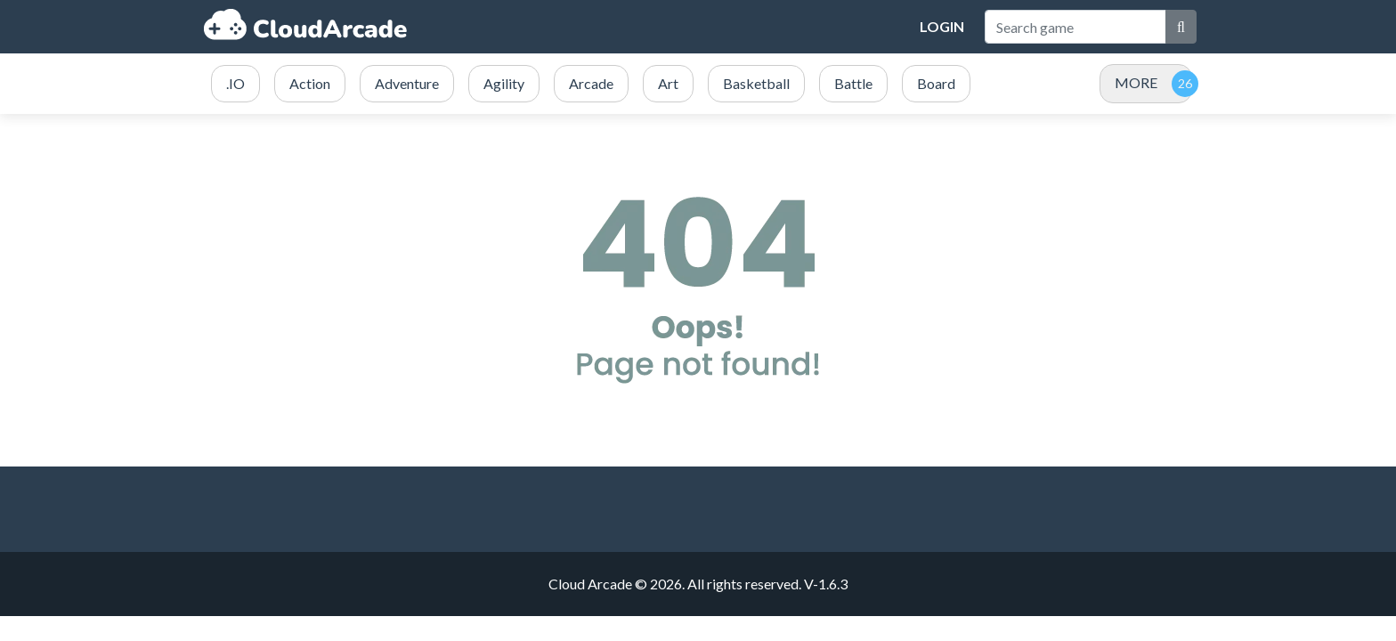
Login (942, 26)
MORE (1136, 82)
